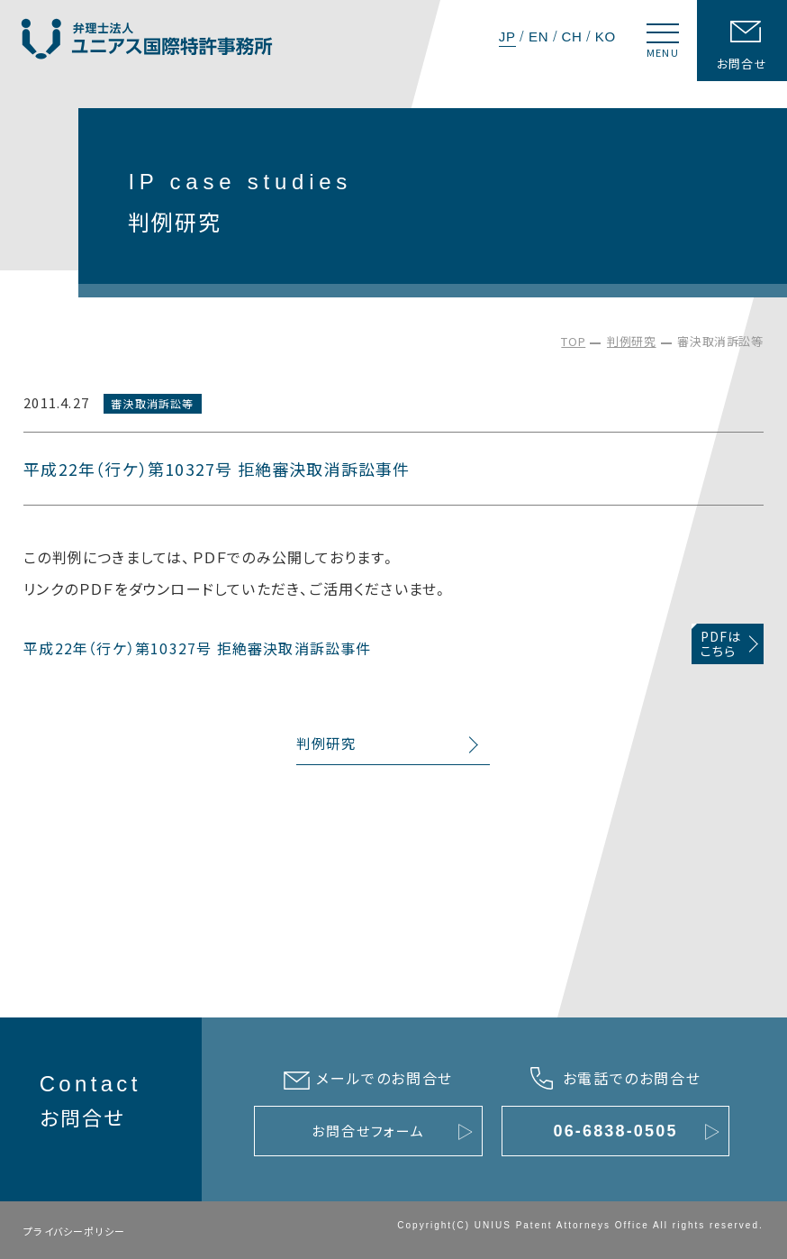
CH (571, 36)
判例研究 (631, 341)
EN (538, 36)
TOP (573, 341)
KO (605, 36)
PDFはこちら (721, 644)
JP (507, 36)
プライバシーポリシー (74, 1231)
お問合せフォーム (368, 1130)
